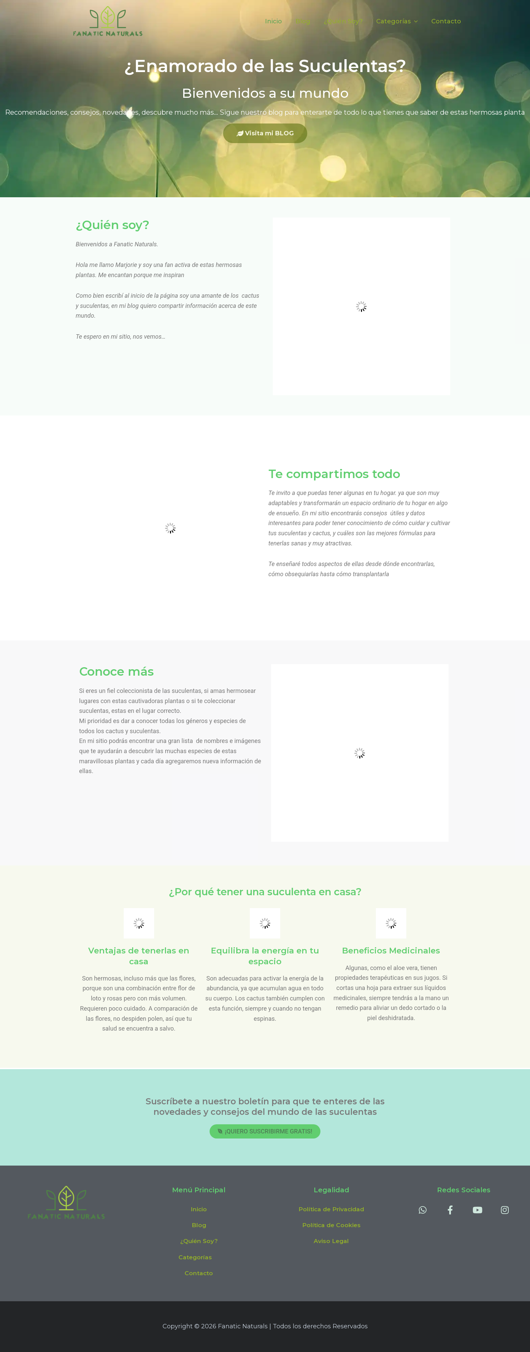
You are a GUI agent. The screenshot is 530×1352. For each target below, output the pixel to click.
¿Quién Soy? (346, 21)
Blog (307, 21)
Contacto (447, 21)
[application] (416, 21)
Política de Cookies (331, 1224)
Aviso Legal (331, 1240)
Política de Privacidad (331, 1208)
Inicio (279, 21)
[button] (199, 1256)
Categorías (399, 21)
